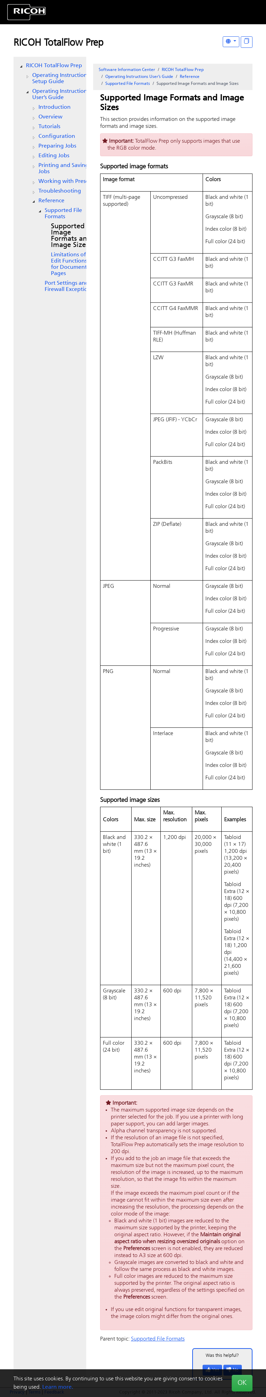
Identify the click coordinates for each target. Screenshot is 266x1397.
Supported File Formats (63, 214)
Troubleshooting (59, 191)
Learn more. (57, 1387)
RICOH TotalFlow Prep (59, 43)
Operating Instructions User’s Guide (60, 94)
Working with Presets (65, 181)
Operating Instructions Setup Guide (60, 79)
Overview (50, 117)
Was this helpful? (222, 1355)
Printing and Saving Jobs (63, 169)
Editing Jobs (53, 156)
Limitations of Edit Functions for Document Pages (69, 264)
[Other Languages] (231, 41)
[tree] (50, 178)
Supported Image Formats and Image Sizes (71, 235)
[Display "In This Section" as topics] (246, 42)
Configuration (56, 136)
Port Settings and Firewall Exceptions (69, 286)
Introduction (54, 107)
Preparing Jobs (57, 146)
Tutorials (49, 127)
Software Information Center (127, 70)
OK (242, 1383)
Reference (51, 201)
